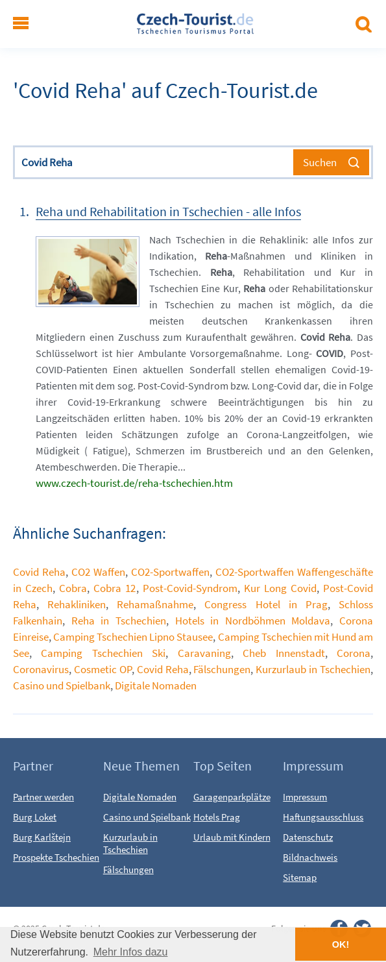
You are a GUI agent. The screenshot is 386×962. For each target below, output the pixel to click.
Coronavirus (41, 669)
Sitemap (300, 877)
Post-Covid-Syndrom (190, 588)
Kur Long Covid (280, 588)
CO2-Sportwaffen (170, 572)
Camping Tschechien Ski (103, 653)
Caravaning (204, 653)
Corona (353, 653)
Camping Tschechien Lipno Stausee (133, 637)
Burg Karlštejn (42, 837)
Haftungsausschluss (323, 817)
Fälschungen (221, 669)
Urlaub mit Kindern (232, 837)
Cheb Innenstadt (283, 653)
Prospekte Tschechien (56, 857)
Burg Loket (34, 817)
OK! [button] (340, 944)
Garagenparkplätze (232, 797)
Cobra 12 (114, 588)
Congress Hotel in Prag (265, 604)
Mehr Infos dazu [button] (130, 951)
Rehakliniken (76, 604)
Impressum (305, 797)
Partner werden (43, 797)
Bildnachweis (310, 857)
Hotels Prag (216, 817)
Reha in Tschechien (118, 620)
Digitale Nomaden (156, 685)
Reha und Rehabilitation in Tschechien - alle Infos (168, 211)
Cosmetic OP (103, 669)
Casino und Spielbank (61, 685)
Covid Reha (39, 572)
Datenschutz (308, 837)
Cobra (73, 588)
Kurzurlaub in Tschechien (313, 669)
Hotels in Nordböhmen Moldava (253, 620)
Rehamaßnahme (155, 604)
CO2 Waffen (98, 572)
